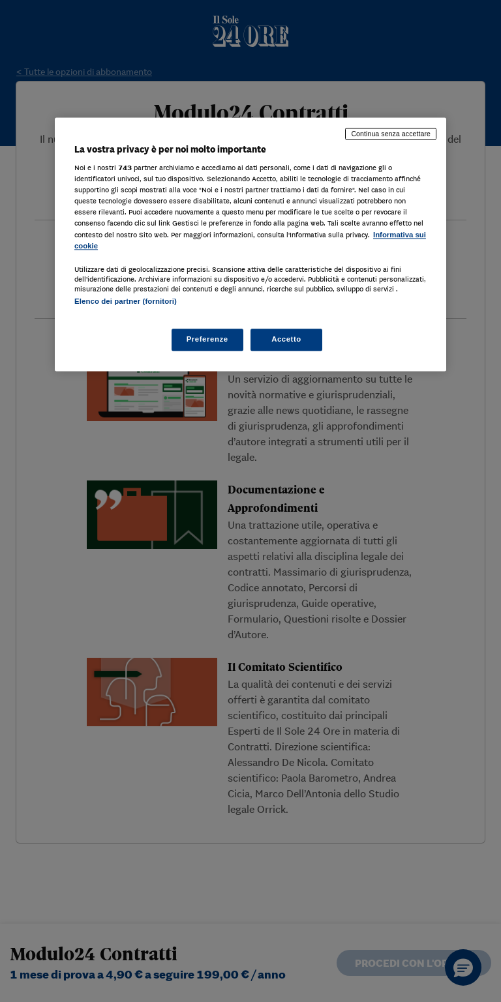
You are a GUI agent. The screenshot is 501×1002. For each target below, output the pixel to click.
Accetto (286, 339)
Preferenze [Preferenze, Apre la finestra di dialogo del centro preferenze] (207, 339)
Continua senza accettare (391, 134)
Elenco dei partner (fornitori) (125, 301)
